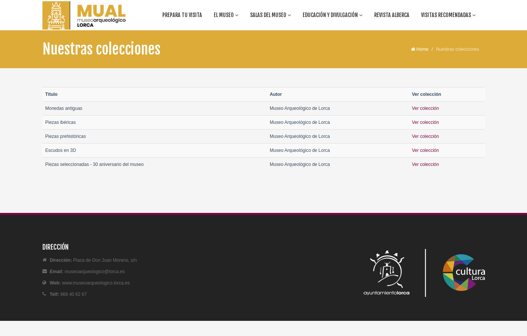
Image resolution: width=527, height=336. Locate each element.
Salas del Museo (270, 15)
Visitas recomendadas (448, 15)
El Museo (226, 15)
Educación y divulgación (332, 15)
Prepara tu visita (182, 15)
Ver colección (425, 108)
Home (419, 49)
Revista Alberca (391, 15)
